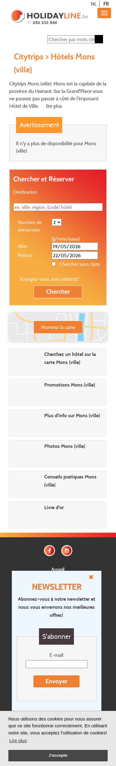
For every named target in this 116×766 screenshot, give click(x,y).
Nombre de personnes (30, 226)
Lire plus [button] (18, 740)
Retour (25, 255)
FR (106, 4)
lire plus (54, 106)
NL (94, 4)
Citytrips (28, 56)
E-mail (56, 655)
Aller (23, 246)
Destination (25, 192)
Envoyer (56, 681)
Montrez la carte (58, 327)
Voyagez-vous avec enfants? (49, 279)
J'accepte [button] (58, 755)
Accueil (58, 569)
